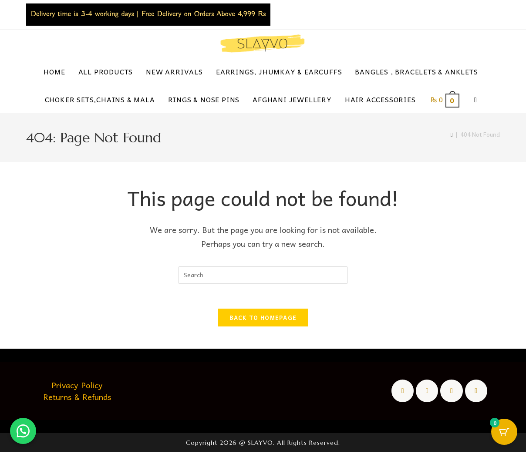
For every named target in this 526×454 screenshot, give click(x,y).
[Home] (452, 134)
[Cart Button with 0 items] (504, 432)
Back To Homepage (263, 319)
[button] (24, 430)
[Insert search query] (263, 275)
